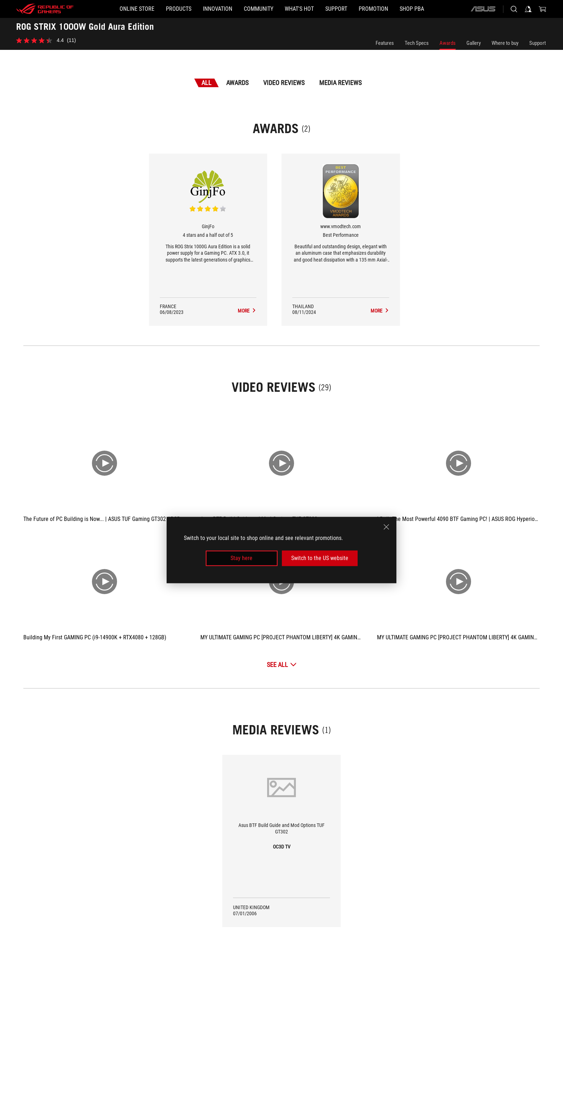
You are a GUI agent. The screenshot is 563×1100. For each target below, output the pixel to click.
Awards (447, 43)
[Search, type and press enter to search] (514, 9)
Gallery (473, 43)
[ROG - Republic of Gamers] (45, 9)
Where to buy (505, 43)
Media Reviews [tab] (340, 82)
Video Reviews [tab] (283, 82)
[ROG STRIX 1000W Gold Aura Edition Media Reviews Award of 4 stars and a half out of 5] (247, 310)
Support (537, 43)
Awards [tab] (237, 82)
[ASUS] (483, 9)
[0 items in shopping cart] (542, 9)
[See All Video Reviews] (282, 664)
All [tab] (206, 82)
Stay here (241, 558)
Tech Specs (417, 43)
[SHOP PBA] (412, 9)
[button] (178, 9)
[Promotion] (373, 9)
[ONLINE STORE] (137, 9)
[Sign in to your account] (528, 9)
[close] (386, 527)
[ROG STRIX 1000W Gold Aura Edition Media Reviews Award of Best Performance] (380, 310)
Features (385, 43)
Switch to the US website (319, 558)
